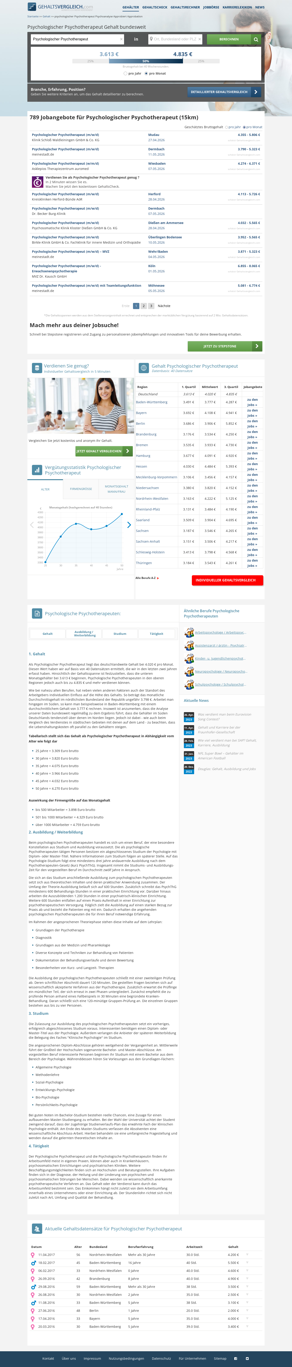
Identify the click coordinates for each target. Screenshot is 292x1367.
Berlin (140, 423)
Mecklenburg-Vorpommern (156, 477)
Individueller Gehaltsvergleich (226, 580)
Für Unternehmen (192, 1358)
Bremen (142, 445)
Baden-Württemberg (151, 402)
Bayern (141, 413)
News (260, 7)
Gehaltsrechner (185, 7)
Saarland (143, 520)
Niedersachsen (147, 488)
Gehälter (131, 7)
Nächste (164, 306)
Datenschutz (161, 1358)
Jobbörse (211, 7)
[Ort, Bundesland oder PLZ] (175, 39)
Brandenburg (146, 434)
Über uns (69, 1358)
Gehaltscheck (154, 7)
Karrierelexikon (237, 7)
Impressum (92, 1358)
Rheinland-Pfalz (148, 509)
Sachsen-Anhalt (148, 541)
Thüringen (144, 563)
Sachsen (142, 531)
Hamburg (143, 455)
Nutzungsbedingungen (126, 1358)
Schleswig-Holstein (150, 552)
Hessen (141, 466)
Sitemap (220, 1358)
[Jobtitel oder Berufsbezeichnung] (77, 39)
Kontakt (48, 1358)
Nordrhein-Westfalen (152, 498)
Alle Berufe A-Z (146, 578)
